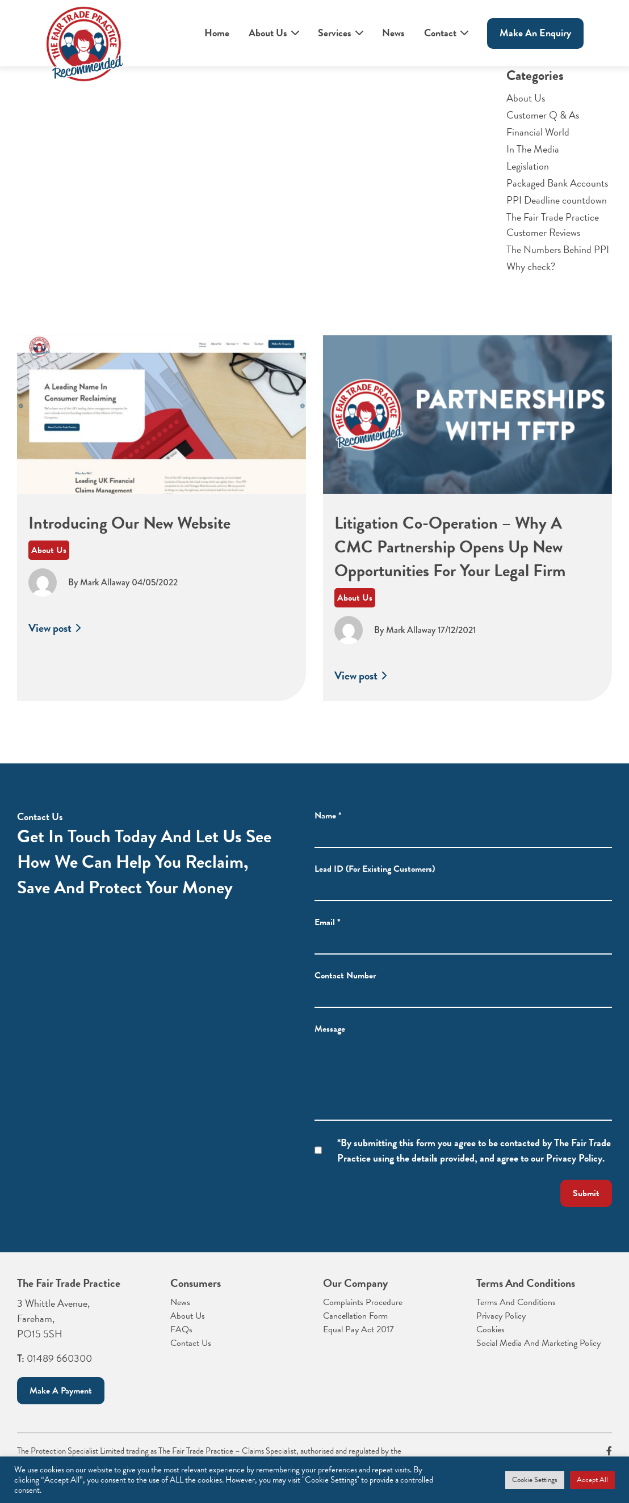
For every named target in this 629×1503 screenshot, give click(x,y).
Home (216, 32)
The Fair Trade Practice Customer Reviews (552, 224)
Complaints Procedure (362, 1302)
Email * (327, 936)
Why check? (530, 266)
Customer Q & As (542, 115)
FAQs (181, 1329)
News (393, 32)
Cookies (490, 1329)
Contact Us (190, 1343)
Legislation (527, 166)
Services (334, 32)
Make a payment (61, 1391)
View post (55, 642)
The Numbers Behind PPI (557, 249)
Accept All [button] (592, 1479)
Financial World (537, 132)
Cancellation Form (355, 1316)
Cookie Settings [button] (534, 1479)
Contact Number (345, 990)
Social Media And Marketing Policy (538, 1343)
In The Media (532, 149)
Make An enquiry (535, 32)
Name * (328, 830)
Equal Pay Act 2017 (358, 1329)
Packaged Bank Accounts (557, 183)
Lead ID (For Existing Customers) (374, 883)
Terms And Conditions (516, 1302)
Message (329, 1043)
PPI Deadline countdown (556, 200)
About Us (268, 32)
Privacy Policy (501, 1316)
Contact (440, 32)
